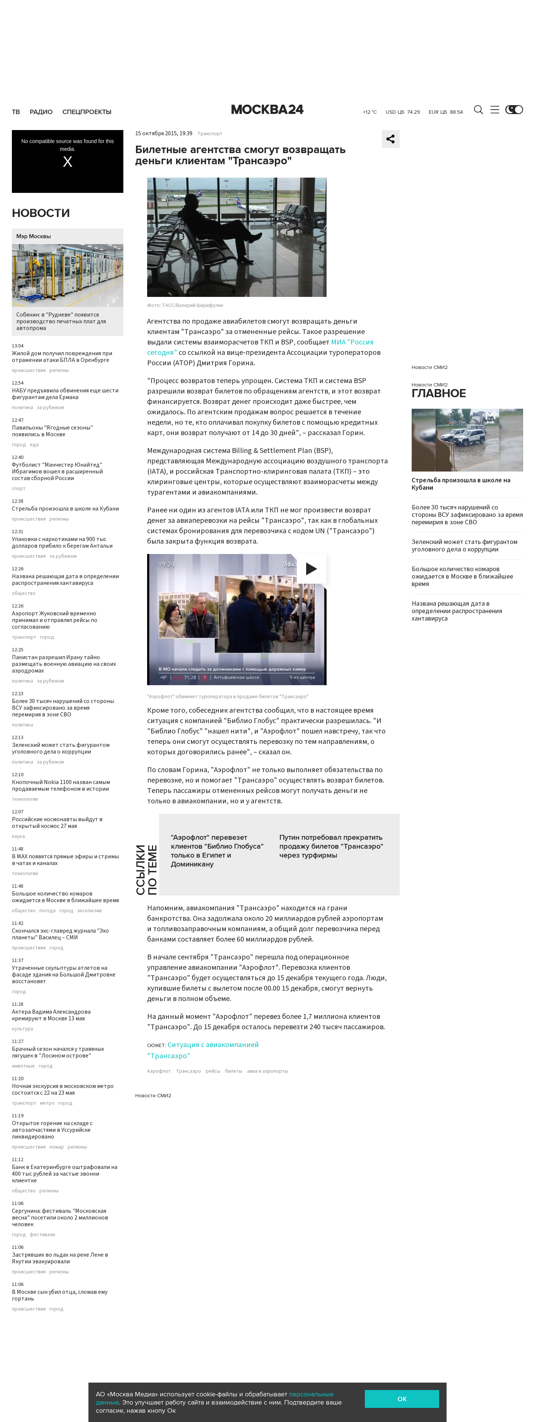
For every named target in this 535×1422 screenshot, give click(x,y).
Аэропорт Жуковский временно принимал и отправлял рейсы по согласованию (54, 620)
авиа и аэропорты (267, 1071)
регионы (59, 370)
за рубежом (50, 407)
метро (47, 1103)
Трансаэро (188, 1071)
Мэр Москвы (33, 236)
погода (47, 910)
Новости (41, 213)
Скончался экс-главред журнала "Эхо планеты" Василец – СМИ (60, 934)
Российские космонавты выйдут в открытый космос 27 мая (57, 822)
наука (18, 836)
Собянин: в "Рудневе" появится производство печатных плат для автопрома (67, 288)
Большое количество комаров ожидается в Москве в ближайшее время (65, 897)
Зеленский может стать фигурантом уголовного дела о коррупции (61, 748)
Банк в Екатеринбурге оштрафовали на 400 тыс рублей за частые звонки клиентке (64, 1174)
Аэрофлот (159, 1071)
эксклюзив (89, 910)
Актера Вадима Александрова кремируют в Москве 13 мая (51, 1015)
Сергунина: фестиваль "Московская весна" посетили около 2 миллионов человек (60, 1217)
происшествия (29, 370)
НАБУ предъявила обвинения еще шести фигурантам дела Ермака (65, 393)
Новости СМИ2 (153, 1095)
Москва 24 (267, 109)
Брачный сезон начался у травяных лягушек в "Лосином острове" (58, 1052)
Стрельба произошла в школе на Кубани (65, 509)
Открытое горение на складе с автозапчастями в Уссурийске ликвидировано (52, 1130)
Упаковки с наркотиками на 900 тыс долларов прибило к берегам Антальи (62, 542)
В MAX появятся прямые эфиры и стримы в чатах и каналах (65, 859)
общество (24, 593)
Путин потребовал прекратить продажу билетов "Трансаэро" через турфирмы (331, 846)
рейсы (213, 1071)
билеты (233, 1071)
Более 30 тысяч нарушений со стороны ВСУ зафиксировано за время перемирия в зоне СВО (63, 708)
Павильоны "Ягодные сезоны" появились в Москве (52, 431)
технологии (25, 799)
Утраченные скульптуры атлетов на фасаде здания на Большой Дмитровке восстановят (64, 974)
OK (402, 1399)
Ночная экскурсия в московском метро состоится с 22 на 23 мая (63, 1089)
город (19, 444)
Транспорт (210, 133)
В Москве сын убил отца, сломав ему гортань (59, 1295)
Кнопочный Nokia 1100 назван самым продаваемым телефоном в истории (61, 785)
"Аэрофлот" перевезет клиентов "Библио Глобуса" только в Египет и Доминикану (217, 851)
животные (23, 1066)
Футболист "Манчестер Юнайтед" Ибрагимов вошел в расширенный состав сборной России (57, 471)
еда (34, 444)
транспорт (24, 637)
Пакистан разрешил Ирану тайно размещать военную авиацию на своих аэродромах (64, 664)
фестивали (42, 1234)
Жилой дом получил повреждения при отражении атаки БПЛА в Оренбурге (62, 356)
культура (22, 1028)
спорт (19, 488)
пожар (56, 1147)
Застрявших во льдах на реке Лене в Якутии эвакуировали (60, 1258)
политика (22, 407)
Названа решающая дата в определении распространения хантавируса (65, 579)
